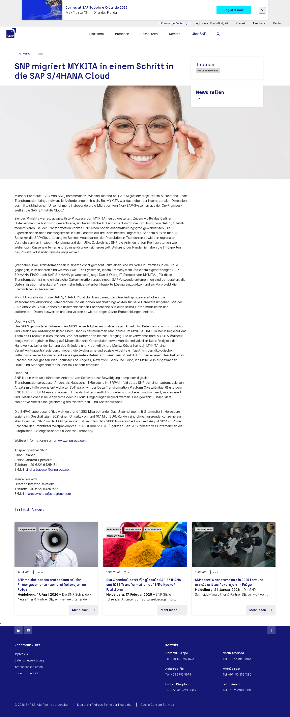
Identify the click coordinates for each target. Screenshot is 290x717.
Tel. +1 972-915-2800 (237, 658)
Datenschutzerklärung (29, 659)
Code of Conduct (26, 672)
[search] (218, 34)
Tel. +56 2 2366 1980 (237, 689)
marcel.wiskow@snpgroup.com (48, 493)
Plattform (96, 34)
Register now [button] (234, 10)
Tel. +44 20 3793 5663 (180, 689)
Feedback (259, 23)
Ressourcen (149, 34)
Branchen (122, 34)
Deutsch (278, 23)
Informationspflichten (28, 666)
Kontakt (240, 23)
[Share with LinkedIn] (199, 98)
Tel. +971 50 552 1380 (237, 674)
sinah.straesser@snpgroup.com (48, 469)
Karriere (174, 34)
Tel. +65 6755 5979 (178, 674)
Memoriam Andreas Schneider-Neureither (105, 704)
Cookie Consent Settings (157, 704)
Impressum (21, 653)
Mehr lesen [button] (83, 609)
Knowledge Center (174, 23)
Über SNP (199, 34)
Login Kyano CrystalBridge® (211, 23)
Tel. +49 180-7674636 (180, 658)
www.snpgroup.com (72, 440)
